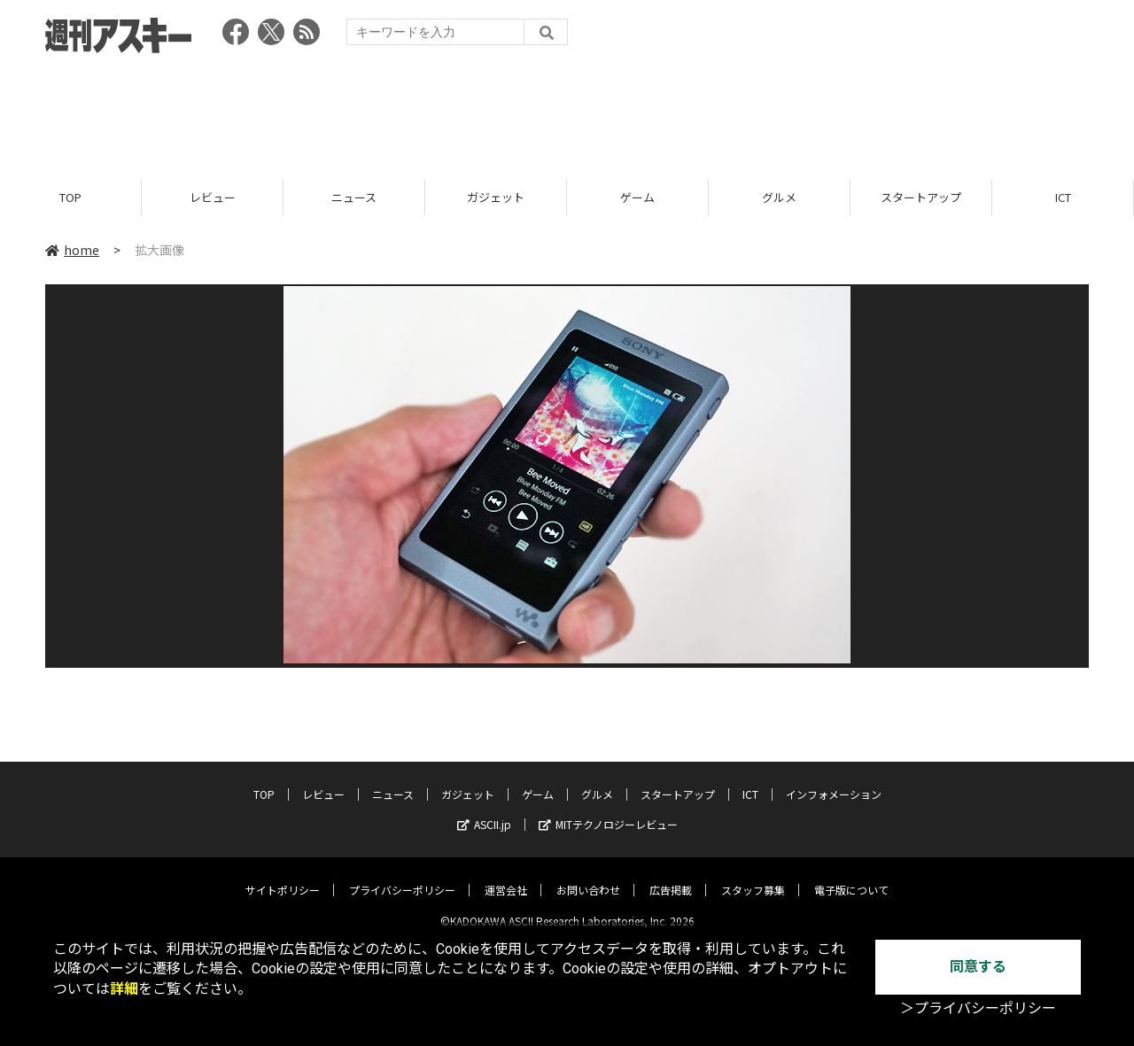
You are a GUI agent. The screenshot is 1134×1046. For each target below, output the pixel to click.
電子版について (851, 875)
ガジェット (495, 197)
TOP (70, 197)
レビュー (213, 197)
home (72, 250)
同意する (978, 966)
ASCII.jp (484, 809)
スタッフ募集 (753, 875)
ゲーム (637, 197)
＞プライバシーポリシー (978, 1008)
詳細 (124, 988)
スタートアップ (921, 197)
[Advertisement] (567, 111)
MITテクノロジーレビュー (608, 809)
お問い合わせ (588, 875)
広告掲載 (670, 875)
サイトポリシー (282, 875)
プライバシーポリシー (402, 875)
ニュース (354, 197)
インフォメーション (834, 779)
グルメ (779, 197)
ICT (1063, 197)
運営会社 (506, 875)
